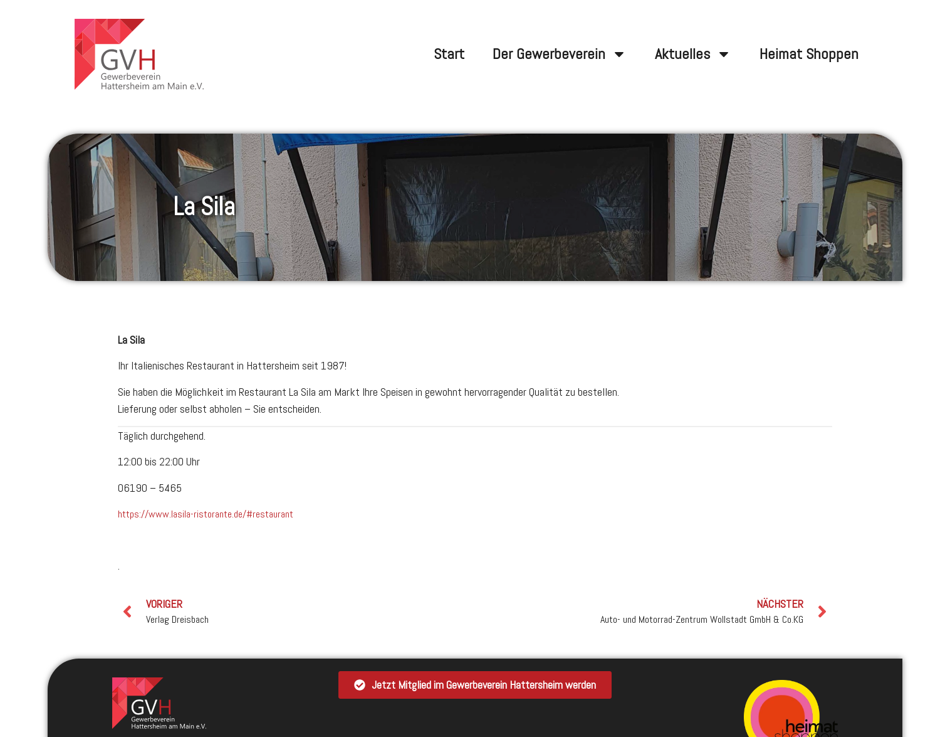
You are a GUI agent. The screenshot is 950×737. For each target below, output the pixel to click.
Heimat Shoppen (809, 53)
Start (449, 53)
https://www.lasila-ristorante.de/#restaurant (205, 514)
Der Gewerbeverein (560, 54)
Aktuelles (693, 54)
